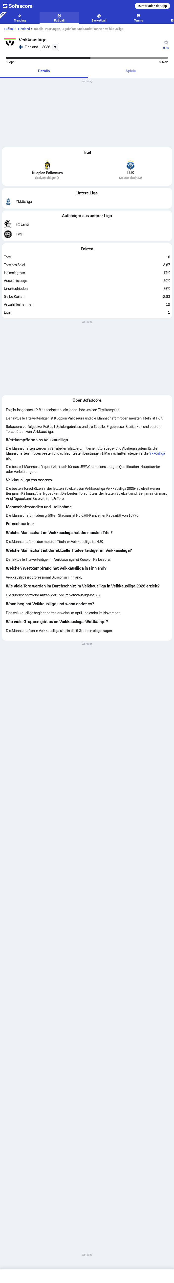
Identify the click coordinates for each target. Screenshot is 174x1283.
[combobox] (49, 47)
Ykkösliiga (157, 453)
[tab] (44, 71)
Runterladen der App (152, 6)
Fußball (9, 29)
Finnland (24, 29)
